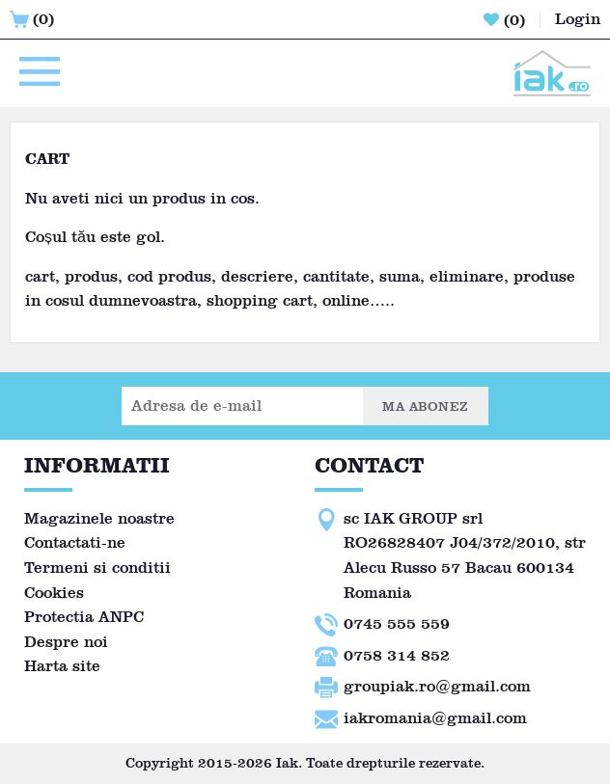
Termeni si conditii (97, 567)
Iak (287, 763)
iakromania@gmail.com (435, 718)
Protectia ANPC (84, 617)
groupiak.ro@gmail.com (437, 686)
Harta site (62, 666)
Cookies (54, 592)
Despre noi (66, 642)
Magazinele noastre (99, 518)
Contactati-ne (74, 542)
